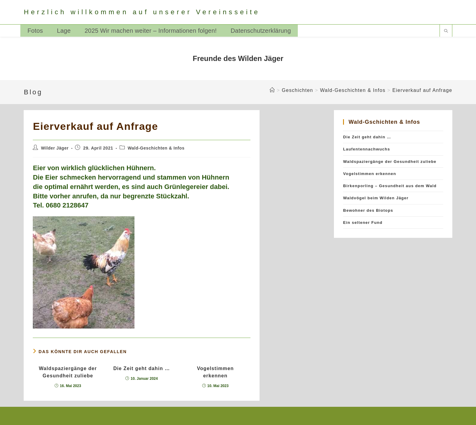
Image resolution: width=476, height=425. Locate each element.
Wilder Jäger (55, 148)
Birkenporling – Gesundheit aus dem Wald (390, 186)
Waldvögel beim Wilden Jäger (375, 198)
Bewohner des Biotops (368, 210)
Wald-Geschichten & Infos (156, 148)
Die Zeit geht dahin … (141, 368)
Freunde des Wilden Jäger (238, 58)
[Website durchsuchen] (446, 31)
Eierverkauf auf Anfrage (422, 90)
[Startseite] (272, 90)
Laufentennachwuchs (366, 149)
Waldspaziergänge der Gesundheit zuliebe (68, 372)
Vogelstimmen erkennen (215, 372)
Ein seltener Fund (362, 222)
